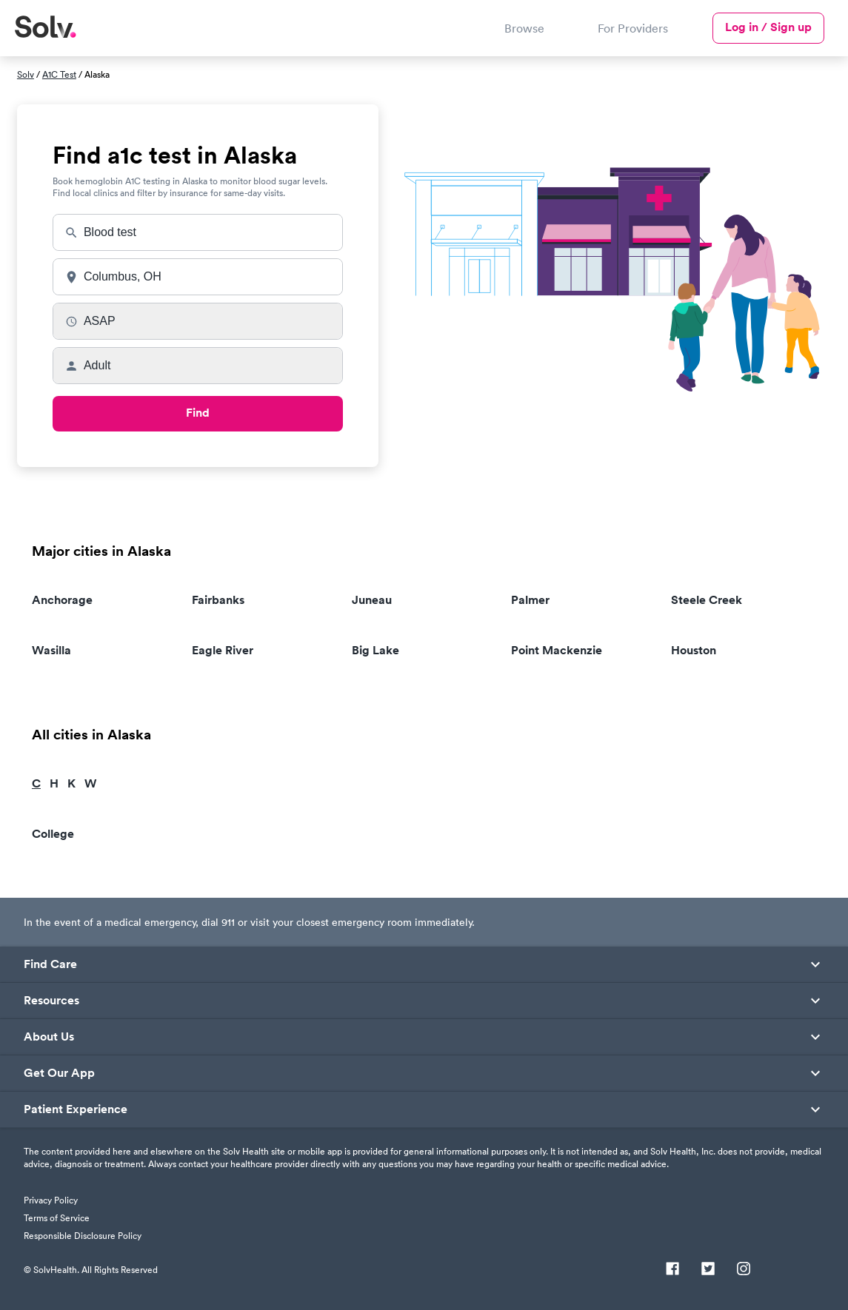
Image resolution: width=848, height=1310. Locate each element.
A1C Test (59, 74)
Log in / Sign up (768, 27)
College (53, 834)
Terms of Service (57, 1218)
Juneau (372, 600)
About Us (49, 1037)
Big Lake (375, 650)
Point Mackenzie (556, 650)
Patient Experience (75, 1109)
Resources (51, 1001)
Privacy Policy (51, 1200)
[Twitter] (708, 1270)
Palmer (530, 600)
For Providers (633, 28)
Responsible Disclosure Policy (82, 1235)
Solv (25, 74)
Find (198, 412)
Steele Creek (706, 600)
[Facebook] (672, 1270)
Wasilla (51, 650)
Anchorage (62, 600)
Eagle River (222, 650)
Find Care (50, 964)
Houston (693, 650)
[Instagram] (743, 1270)
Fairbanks (218, 600)
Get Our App (59, 1073)
